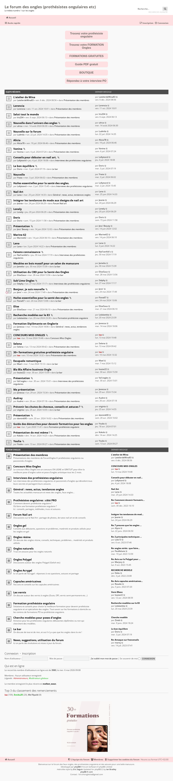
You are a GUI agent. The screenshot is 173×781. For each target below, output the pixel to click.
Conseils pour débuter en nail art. (34, 157)
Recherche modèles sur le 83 (31, 315)
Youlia (102, 423)
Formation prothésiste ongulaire (73, 318)
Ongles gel (19, 525)
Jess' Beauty (22, 229)
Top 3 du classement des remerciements (31, 690)
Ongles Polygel (22, 559)
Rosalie (118, 584)
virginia (20, 409)
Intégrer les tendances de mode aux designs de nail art (48, 200)
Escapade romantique (27, 361)
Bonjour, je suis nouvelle (29, 289)
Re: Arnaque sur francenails (125, 639)
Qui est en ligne (14, 666)
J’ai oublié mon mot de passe (104, 658)
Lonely (17, 209)
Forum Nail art (60, 203)
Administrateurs (21, 678)
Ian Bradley (111, 769)
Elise (16, 306)
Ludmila (20, 134)
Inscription (29, 653)
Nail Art (18, 191)
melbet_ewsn (49, 684)
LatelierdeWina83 (25, 100)
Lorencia (18, 105)
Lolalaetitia (22, 318)
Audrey (18, 398)
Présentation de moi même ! (31, 432)
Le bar (55, 169)
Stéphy (20, 283)
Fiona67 (20, 300)
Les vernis (19, 592)
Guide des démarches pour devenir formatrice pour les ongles (53, 424)
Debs (117, 573)
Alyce (117, 528)
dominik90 (22, 418)
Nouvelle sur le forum (27, 131)
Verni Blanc (117, 592)
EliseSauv (21, 275)
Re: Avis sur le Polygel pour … (125, 559)
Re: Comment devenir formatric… (128, 500)
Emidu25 (18, 694)
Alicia (16, 140)
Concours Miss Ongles (60, 338)
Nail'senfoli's (23, 255)
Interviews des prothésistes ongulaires (73, 160)
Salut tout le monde (26, 114)
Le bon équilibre (23, 166)
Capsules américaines (27, 581)
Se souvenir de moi (130, 658)
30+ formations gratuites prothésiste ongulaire (43, 352)
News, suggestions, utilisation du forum (38, 640)
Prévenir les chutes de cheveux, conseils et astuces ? (46, 406)
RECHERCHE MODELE (121, 570)
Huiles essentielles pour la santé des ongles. (41, 183)
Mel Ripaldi (33, 694)
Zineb (117, 620)
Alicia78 (20, 143)
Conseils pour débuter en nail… (127, 477)
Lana (19, 194)
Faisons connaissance (26, 252)
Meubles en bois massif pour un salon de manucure (46, 263)
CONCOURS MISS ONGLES (29, 335)
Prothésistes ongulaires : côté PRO (35, 500)
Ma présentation (24, 389)
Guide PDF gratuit (86, 64)
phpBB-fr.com (86, 772)
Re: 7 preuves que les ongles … (126, 525)
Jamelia (20, 266)
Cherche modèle (119, 617)
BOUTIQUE (86, 72)
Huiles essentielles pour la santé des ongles (40, 297)
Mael (19, 364)
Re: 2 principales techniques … (126, 536)
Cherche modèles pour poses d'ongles (37, 617)
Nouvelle (19, 174)
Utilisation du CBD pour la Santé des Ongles (41, 272)
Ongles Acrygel (22, 570)
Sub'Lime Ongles (23, 280)
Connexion (11, 653)
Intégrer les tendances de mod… (127, 514)
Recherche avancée (158, 12)
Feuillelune (120, 551)
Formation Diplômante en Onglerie (35, 323)
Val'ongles (22, 381)
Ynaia (19, 177)
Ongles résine (22, 537)
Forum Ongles (13, 449)
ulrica (19, 126)
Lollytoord (21, 160)
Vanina (17, 148)
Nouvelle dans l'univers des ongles (35, 123)
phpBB (77, 766)
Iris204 (20, 117)
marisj (118, 642)
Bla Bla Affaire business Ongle (32, 369)
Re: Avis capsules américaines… (127, 581)
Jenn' (19, 292)
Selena (17, 343)
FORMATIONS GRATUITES (86, 56)
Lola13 (118, 539)
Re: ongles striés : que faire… (125, 548)
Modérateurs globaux (38, 678)
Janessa (20, 326)
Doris (19, 169)
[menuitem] (161, 23)
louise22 (21, 372)
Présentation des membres (76, 100)
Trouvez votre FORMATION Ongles (86, 46)
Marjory (118, 562)
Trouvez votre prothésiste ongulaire (86, 35)
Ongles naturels (23, 548)
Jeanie (20, 203)
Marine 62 (19, 234)
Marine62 (21, 237)
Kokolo (20, 435)
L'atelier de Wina (24, 97)
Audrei (20, 401)
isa (18, 338)
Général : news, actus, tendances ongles (72, 194)
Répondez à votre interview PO (86, 80)
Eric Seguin (78, 769)
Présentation (21, 226)
